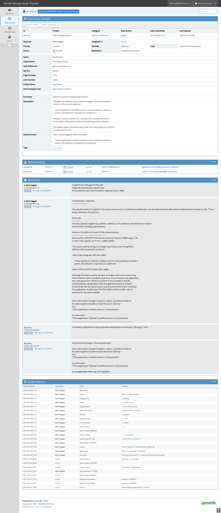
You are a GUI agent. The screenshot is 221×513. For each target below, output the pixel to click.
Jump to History (49, 24)
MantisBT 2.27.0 (41, 500)
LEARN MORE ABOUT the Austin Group (61, 11)
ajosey (124, 41)
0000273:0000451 (64, 89)
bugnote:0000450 (43, 190)
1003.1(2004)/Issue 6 (180, 3)
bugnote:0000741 (45, 348)
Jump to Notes (31, 24)
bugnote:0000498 (45, 332)
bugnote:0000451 (43, 206)
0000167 (49, 167)
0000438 (49, 171)
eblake (57, 483)
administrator (34, 506)
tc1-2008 (57, 148)
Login (41, 11)
